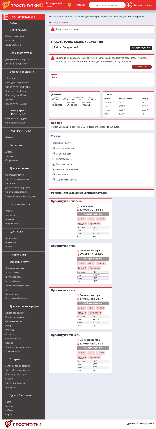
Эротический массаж (16, 298)
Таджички (10, 215)
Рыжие (8, 247)
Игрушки (9, 330)
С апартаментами (14, 36)
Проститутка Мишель (65, 335)
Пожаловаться (142, 67)
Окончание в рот (14, 321)
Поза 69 (9, 343)
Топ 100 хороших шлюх (17, 179)
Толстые (9, 156)
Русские (9, 211)
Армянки (9, 219)
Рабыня (9, 410)
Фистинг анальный (15, 383)
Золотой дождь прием (17, 370)
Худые (8, 152)
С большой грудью (15, 123)
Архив (150, 424)
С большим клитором (16, 192)
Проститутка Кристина (66, 201)
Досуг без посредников (17, 188)
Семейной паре (13, 338)
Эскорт (9, 326)
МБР (7, 290)
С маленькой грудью (16, 118)
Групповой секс (13, 277)
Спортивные (11, 160)
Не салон (10, 183)
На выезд (10, 41)
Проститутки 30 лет (15, 91)
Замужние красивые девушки (20, 196)
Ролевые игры (12, 351)
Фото (54, 77)
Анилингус (10, 387)
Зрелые (9, 100)
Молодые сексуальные (17, 82)
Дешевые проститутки (17, 59)
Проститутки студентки (17, 87)
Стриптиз (10, 334)
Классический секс (14, 268)
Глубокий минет (13, 281)
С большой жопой (14, 175)
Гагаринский (66, 47)
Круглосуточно (13, 45)
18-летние (10, 78)
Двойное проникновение (18, 347)
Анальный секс (13, 273)
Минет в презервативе (17, 285)
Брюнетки (10, 242)
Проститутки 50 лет (15, 104)
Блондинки (11, 238)
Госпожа (9, 406)
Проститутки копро (15, 374)
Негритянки (11, 224)
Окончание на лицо (15, 317)
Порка (8, 415)
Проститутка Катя (63, 290)
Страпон (9, 379)
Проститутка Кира (63, 245)
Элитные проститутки (16, 64)
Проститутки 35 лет (15, 95)
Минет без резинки (15, 313)
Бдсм (8, 402)
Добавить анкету (136, 424)
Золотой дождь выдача (17, 366)
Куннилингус (11, 294)
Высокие (9, 137)
